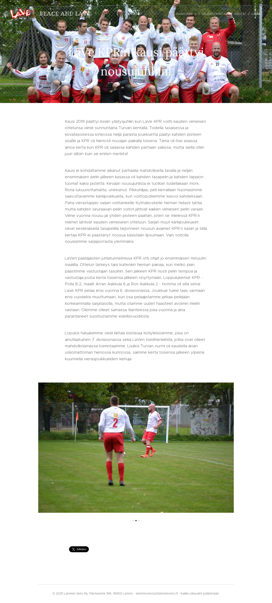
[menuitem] (136, 13)
